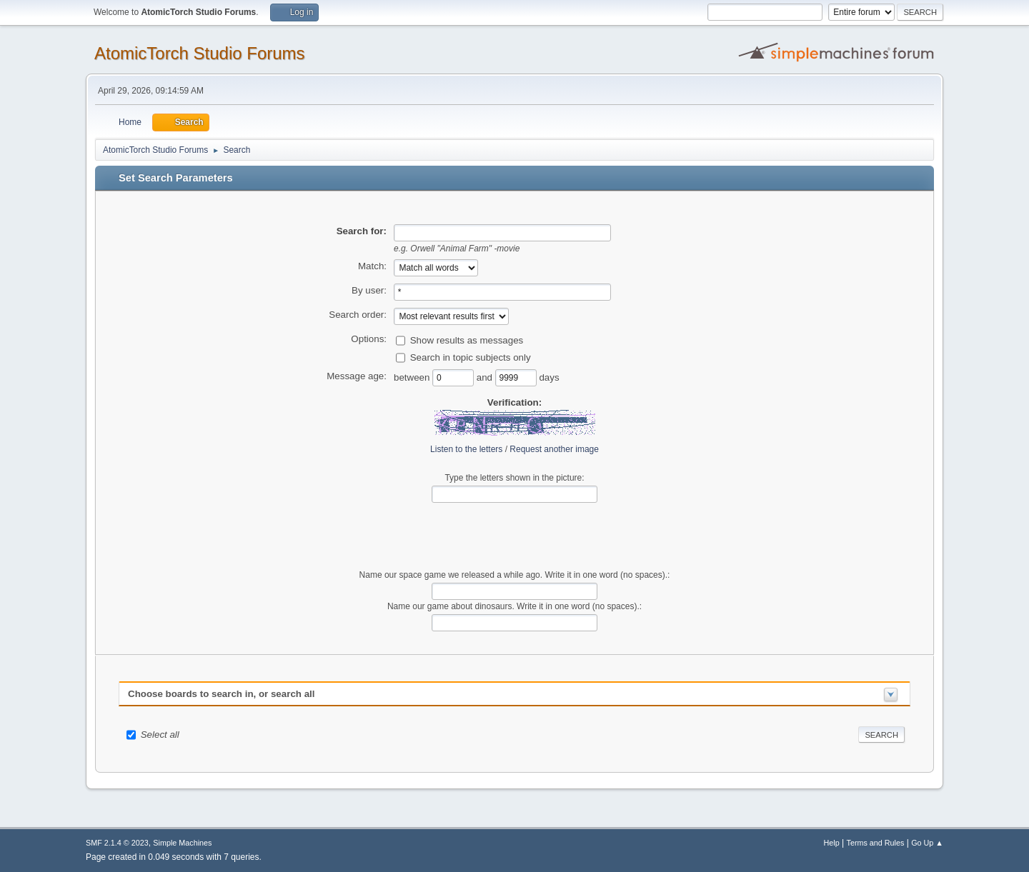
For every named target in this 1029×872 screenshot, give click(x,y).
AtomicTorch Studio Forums (199, 53)
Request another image (554, 449)
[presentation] (514, 536)
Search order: (358, 314)
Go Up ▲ (927, 842)
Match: (372, 266)
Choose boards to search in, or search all (221, 693)
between (413, 376)
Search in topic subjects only (470, 356)
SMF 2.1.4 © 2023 (117, 842)
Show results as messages (467, 339)
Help (832, 842)
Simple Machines (182, 842)
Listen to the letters (466, 449)
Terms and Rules (876, 842)
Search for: (362, 231)
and (486, 376)
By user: (369, 290)
